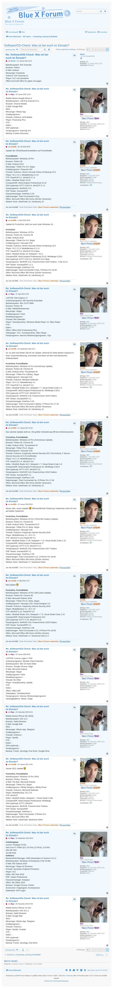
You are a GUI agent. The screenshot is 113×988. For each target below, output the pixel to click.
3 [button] (97, 49)
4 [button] (100, 49)
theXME (82, 166)
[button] (87, 49)
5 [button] (104, 49)
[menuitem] (22, 32)
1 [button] (90, 49)
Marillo (82, 54)
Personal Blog (65, 207)
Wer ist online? (11, 961)
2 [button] (94, 49)
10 (87, 62)
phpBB (16, 975)
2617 (88, 122)
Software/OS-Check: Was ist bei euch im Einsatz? (36, 45)
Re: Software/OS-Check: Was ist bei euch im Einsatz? (27, 56)
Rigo (81, 114)
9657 (88, 174)
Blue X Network (67, 975)
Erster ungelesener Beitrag (65, 49)
